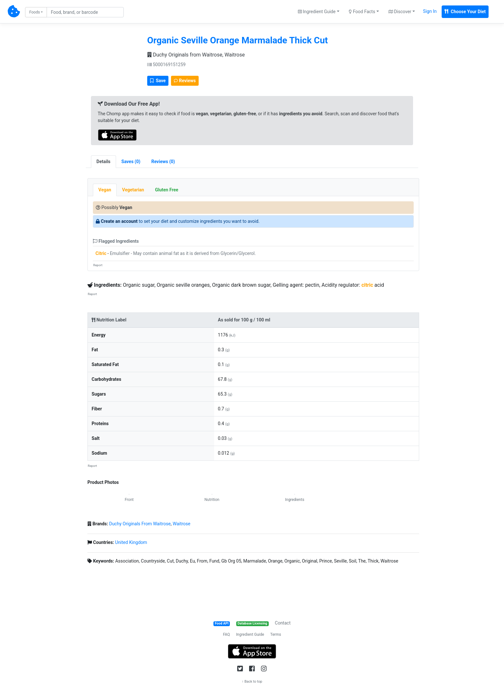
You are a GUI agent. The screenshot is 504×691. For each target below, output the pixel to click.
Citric (100, 253)
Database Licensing (252, 623)
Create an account (119, 221)
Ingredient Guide (250, 634)
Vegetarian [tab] (133, 189)
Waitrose (181, 523)
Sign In (430, 11)
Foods (34, 12)
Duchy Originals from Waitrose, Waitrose (196, 55)
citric (367, 285)
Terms (275, 634)
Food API (222, 623)
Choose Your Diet (465, 11)
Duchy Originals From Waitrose (139, 523)
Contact (283, 622)
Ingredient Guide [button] (317, 11)
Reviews (185, 80)
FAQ (226, 634)
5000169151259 (166, 64)
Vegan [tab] (104, 189)
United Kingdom (131, 542)
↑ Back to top (252, 681)
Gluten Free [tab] (166, 189)
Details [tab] (103, 161)
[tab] (131, 161)
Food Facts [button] (362, 11)
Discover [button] (400, 11)
